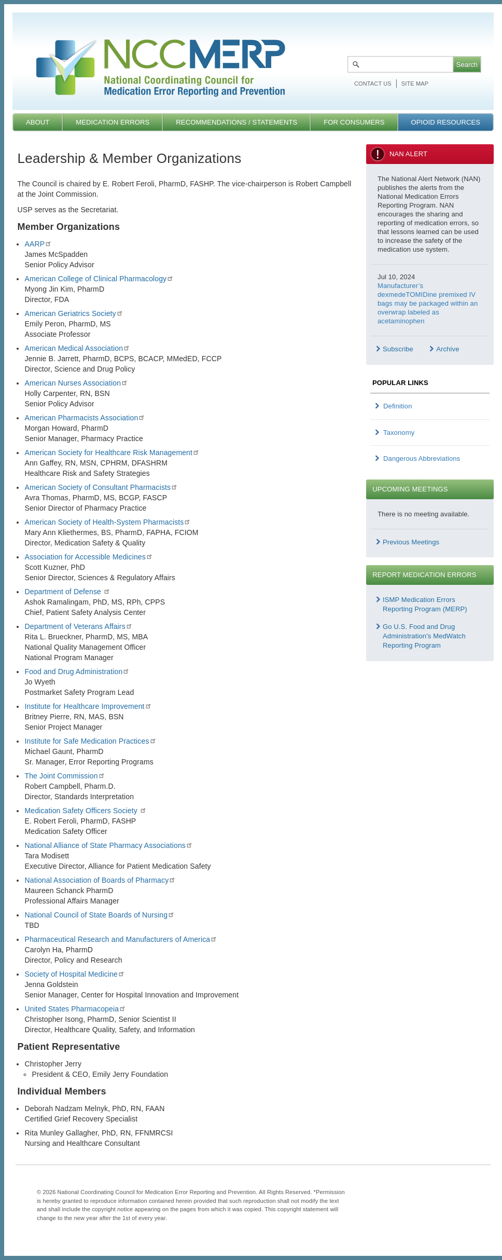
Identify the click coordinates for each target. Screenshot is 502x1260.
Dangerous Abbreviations (421, 458)
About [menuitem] (37, 122)
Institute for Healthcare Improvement (87, 706)
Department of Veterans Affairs (78, 626)
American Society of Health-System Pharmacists (107, 522)
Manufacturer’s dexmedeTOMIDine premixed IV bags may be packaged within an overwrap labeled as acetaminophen (428, 303)
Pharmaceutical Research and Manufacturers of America (120, 939)
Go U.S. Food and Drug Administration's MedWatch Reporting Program (424, 636)
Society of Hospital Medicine (74, 974)
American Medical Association (77, 348)
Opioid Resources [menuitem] (445, 122)
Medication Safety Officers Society (85, 810)
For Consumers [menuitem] (354, 122)
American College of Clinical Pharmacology (99, 279)
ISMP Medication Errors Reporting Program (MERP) (425, 604)
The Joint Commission (64, 776)
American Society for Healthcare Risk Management (112, 452)
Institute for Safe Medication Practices (90, 741)
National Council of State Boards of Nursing (99, 915)
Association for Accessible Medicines (88, 557)
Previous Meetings (411, 542)
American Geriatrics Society (73, 313)
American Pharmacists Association (84, 418)
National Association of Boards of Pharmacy (100, 880)
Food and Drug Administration (77, 671)
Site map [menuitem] (414, 83)
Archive (447, 349)
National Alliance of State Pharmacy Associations (108, 845)
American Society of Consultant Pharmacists (101, 487)
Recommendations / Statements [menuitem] (236, 122)
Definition (397, 406)
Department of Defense (67, 591)
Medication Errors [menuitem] (112, 122)
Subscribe (398, 349)
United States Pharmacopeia (75, 1009)
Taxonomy (398, 432)
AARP (38, 244)
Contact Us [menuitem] (373, 83)
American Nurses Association (76, 383)
